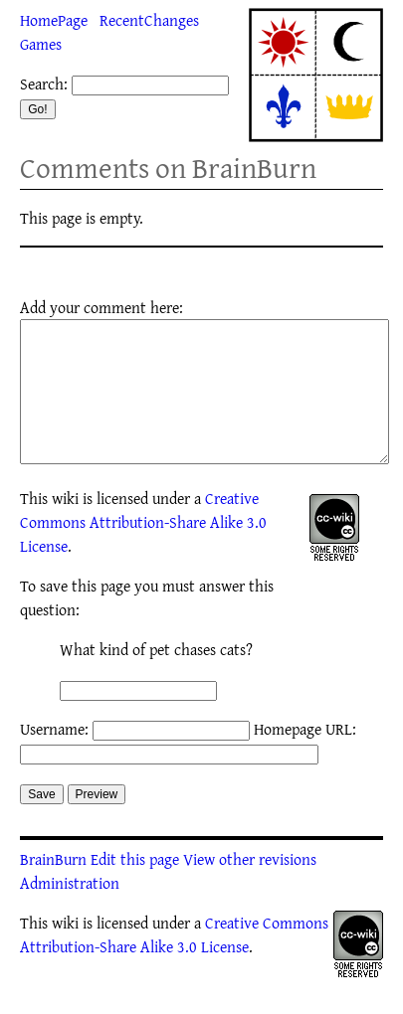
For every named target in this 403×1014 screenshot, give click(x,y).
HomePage (54, 20)
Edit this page (135, 889)
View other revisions (249, 889)
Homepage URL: (305, 758)
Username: (54, 758)
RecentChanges (149, 20)
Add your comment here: (101, 307)
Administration (69, 913)
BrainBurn (53, 889)
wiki (65, 528)
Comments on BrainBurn (168, 167)
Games (41, 44)
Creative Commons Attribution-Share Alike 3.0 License (143, 552)
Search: (44, 83)
